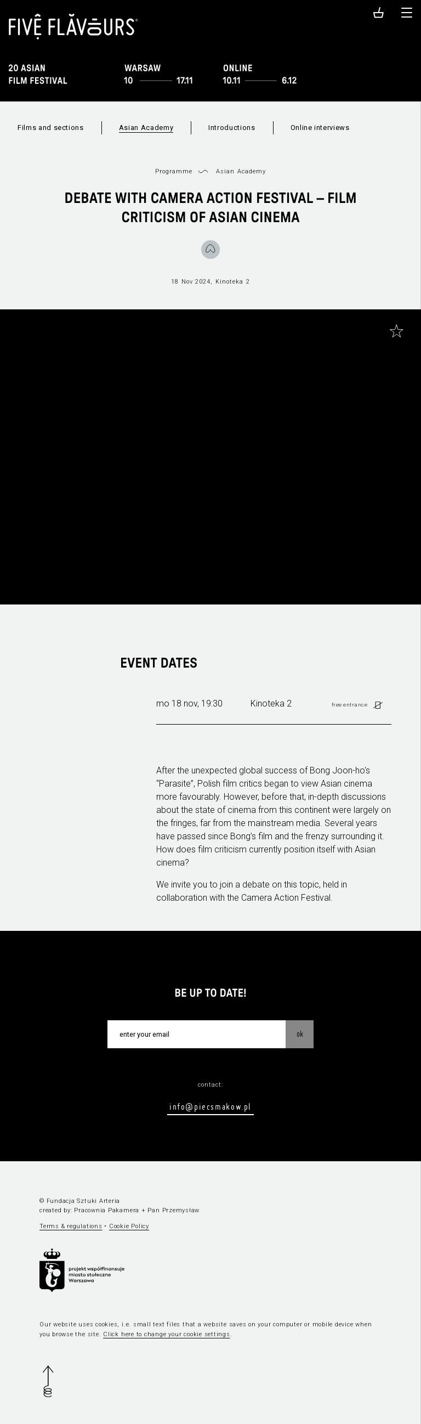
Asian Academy (146, 127)
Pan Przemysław (173, 1210)
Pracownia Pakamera (106, 1210)
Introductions (231, 127)
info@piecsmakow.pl (210, 1106)
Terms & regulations (71, 1226)
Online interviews (320, 127)
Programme (174, 171)
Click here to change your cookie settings (166, 1334)
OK (300, 1034)
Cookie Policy (129, 1226)
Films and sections (51, 127)
